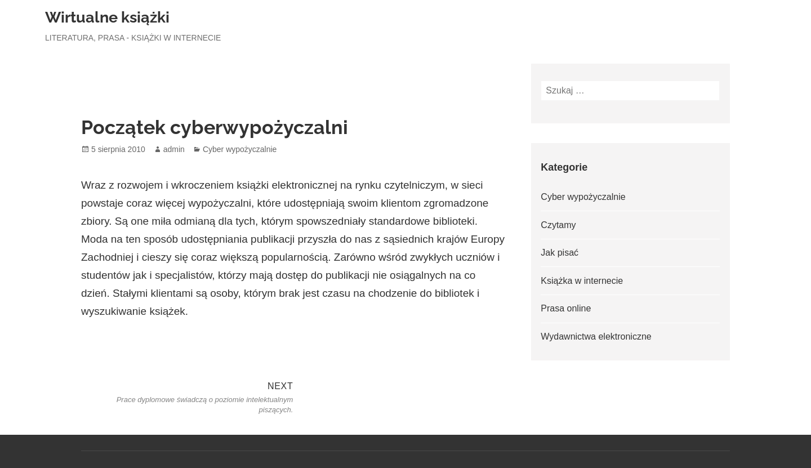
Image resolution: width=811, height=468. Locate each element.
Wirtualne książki (107, 17)
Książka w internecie (582, 281)
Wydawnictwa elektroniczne (596, 336)
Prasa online (566, 308)
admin (174, 149)
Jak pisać (559, 252)
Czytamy (558, 225)
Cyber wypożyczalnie (240, 149)
